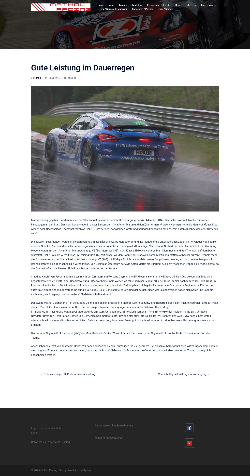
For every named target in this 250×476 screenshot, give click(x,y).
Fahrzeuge (191, 5)
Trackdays (137, 5)
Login (34, 432)
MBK (38, 78)
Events (166, 5)
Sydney (87, 470)
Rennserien (153, 5)
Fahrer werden (208, 5)
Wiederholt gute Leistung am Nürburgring (182, 374)
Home (101, 5)
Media (178, 5)
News (111, 5)
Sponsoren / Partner (142, 9)
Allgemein (70, 78)
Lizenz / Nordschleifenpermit (113, 9)
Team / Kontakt (165, 9)
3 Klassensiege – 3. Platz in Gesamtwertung (69, 374)
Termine (123, 5)
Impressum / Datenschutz (46, 428)
